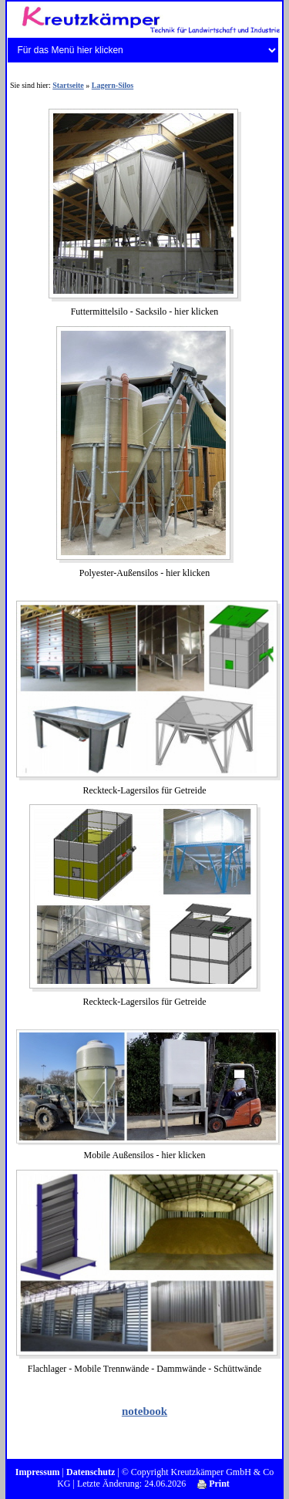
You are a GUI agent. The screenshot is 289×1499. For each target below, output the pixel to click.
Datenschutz (90, 1472)
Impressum (37, 1472)
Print (213, 1483)
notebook (144, 1411)
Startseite (68, 85)
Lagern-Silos (112, 85)
